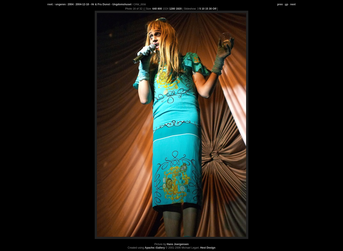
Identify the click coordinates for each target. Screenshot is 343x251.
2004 (71, 4)
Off (214, 8)
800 (160, 8)
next (293, 4)
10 (203, 8)
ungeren (60, 4)
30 (210, 8)
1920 (179, 8)
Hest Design (207, 247)
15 (206, 8)
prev (280, 4)
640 (154, 8)
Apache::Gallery (155, 247)
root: (50, 4)
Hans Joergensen (178, 244)
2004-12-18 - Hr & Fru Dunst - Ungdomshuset (103, 4)
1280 (172, 8)
